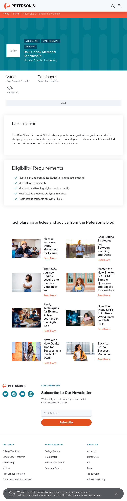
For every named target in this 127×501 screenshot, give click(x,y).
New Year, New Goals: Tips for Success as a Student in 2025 (52, 349)
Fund (16, 13)
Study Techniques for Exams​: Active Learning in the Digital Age (51, 315)
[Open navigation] (119, 6)
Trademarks (93, 473)
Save (63, 102)
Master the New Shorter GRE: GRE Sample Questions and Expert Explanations (106, 279)
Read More (49, 258)
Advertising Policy (96, 479)
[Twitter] (5, 394)
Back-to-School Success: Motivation (104, 349)
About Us (92, 451)
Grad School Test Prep (13, 457)
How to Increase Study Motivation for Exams (50, 246)
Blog (89, 468)
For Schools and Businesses (16, 479)
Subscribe (66, 422)
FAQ (89, 462)
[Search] (113, 6)
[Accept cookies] (114, 493)
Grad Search (51, 457)
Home (6, 13)
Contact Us (93, 457)
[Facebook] (14, 394)
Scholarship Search (54, 462)
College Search (52, 451)
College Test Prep (11, 451)
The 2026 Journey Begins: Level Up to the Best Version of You (51, 279)
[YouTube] (22, 394)
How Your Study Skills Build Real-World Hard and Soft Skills (106, 315)
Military (6, 468)
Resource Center (53, 468)
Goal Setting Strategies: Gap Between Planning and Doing (106, 246)
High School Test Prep (13, 473)
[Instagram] (31, 394)
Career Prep (8, 462)
